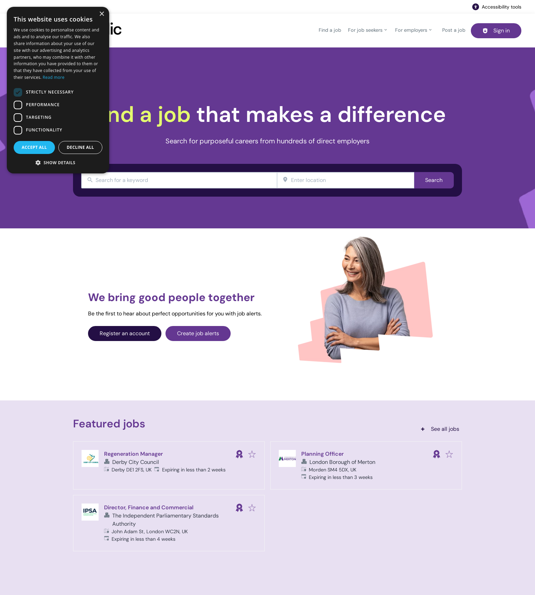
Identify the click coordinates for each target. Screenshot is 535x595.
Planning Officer (322, 453)
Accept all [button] (34, 147)
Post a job (453, 30)
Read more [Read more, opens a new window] (53, 77)
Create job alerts (198, 333)
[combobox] (179, 180)
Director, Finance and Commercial (148, 507)
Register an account (125, 333)
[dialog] (58, 90)
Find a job (330, 30)
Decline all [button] (80, 147)
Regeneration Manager (133, 453)
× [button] (101, 14)
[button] (58, 162)
